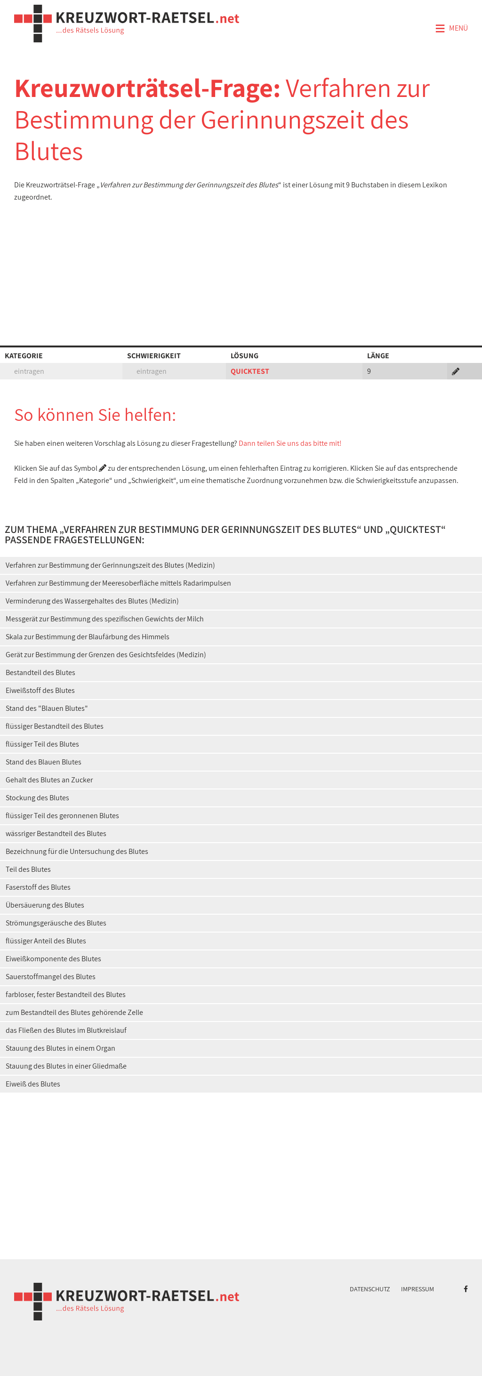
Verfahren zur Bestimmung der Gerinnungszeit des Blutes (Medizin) (110, 565)
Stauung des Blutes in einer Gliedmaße (66, 1066)
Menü (451, 28)
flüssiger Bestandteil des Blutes (55, 726)
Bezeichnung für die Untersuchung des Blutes (77, 851)
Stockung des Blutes (37, 798)
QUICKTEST (250, 371)
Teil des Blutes (28, 869)
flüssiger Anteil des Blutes (46, 941)
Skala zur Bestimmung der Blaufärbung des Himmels (87, 637)
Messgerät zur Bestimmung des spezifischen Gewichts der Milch (105, 619)
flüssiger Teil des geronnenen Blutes (62, 816)
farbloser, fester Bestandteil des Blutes (66, 994)
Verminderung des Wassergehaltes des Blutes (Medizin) (92, 601)
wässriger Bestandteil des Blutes (56, 833)
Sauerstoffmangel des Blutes (51, 977)
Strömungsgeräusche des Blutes (56, 923)
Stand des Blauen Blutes (43, 762)
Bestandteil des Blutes (40, 672)
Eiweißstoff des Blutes (40, 690)
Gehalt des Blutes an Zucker (49, 780)
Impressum (417, 1289)
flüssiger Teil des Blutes (42, 744)
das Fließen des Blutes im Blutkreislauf (66, 1030)
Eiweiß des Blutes (33, 1084)
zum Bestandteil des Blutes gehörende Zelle (74, 1012)
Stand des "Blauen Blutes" (47, 708)
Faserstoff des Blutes (38, 887)
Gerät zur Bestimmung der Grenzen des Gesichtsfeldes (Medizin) (106, 655)
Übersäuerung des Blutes (45, 905)
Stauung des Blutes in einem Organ (60, 1048)
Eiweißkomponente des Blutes (53, 959)
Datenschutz (370, 1289)
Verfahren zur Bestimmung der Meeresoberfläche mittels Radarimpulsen (118, 583)
